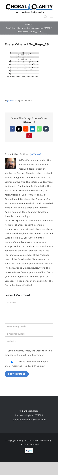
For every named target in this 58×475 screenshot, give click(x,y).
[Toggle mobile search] (45, 16)
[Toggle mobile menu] (51, 16)
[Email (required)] (29, 334)
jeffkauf (10, 100)
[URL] (29, 341)
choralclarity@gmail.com (32, 419)
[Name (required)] (29, 326)
